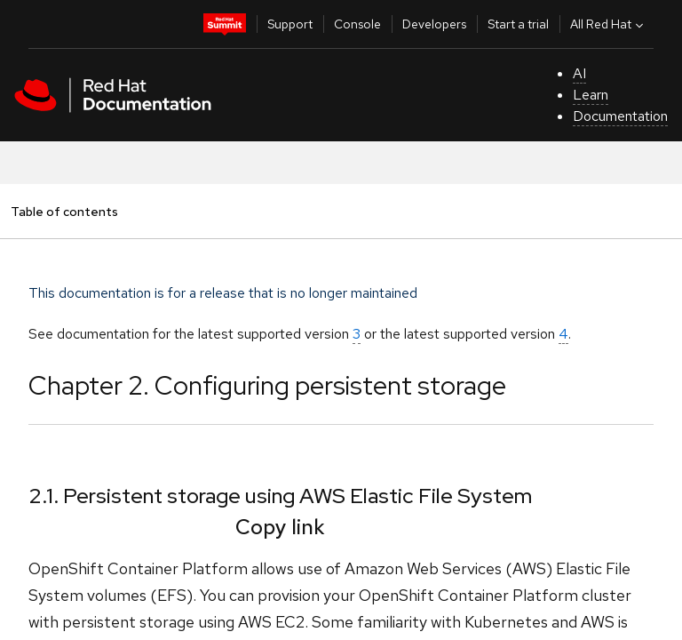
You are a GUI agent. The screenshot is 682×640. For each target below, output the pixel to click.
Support (290, 24)
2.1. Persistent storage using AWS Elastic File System (280, 495)
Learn (590, 94)
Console (357, 24)
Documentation (620, 116)
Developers (434, 24)
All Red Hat (608, 24)
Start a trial (518, 24)
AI (579, 73)
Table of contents (64, 211)
